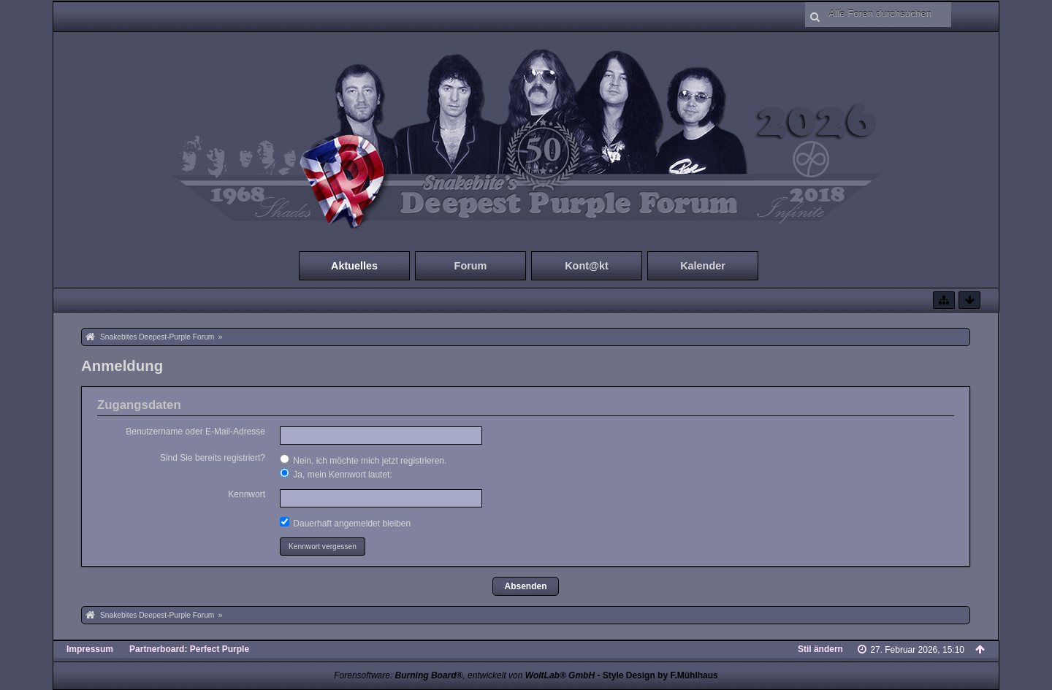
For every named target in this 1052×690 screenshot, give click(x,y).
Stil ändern (820, 649)
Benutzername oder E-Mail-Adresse (195, 431)
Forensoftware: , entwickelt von (464, 675)
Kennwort (246, 494)
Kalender (702, 266)
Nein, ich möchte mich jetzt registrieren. (363, 460)
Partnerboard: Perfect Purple (189, 649)
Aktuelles (354, 266)
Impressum (89, 649)
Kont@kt (587, 266)
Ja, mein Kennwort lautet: (336, 474)
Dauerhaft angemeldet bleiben (345, 523)
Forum (470, 266)
